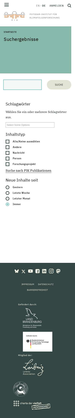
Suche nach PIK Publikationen (28, 171)
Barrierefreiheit (37, 289)
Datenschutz (45, 284)
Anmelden (57, 5)
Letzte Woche (21, 193)
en (38, 5)
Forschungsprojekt (24, 164)
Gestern (18, 187)
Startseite (10, 32)
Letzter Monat (21, 198)
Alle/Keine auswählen (26, 141)
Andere (17, 147)
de (44, 5)
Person (17, 158)
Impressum (28, 284)
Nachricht (19, 152)
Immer (17, 204)
